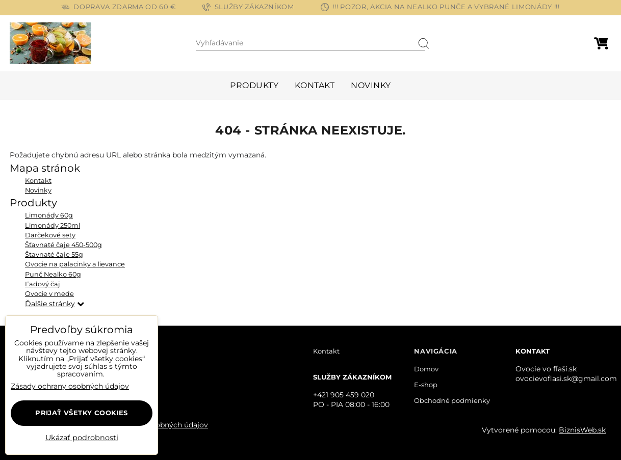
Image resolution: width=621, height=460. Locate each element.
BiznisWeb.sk (582, 430)
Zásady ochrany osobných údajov (70, 386)
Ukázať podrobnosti (81, 438)
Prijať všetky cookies (81, 413)
